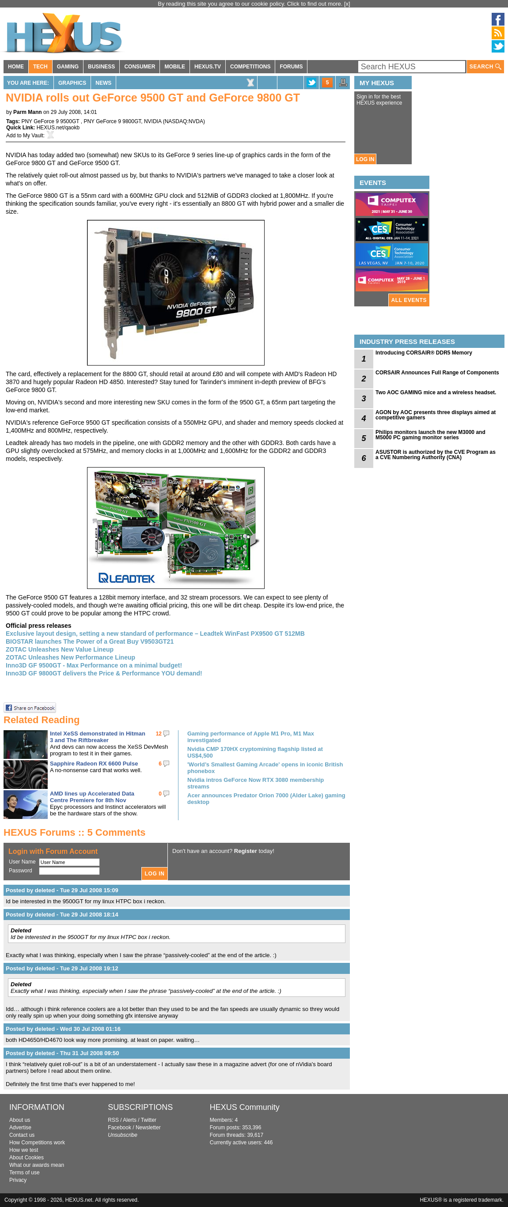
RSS (113, 1120)
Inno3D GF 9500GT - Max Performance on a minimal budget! (94, 665)
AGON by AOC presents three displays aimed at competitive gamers (435, 415)
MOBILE (174, 67)
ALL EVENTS (409, 300)
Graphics (72, 83)
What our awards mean (36, 1165)
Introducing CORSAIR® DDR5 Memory (423, 352)
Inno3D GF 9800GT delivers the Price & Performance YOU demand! (104, 673)
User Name (22, 862)
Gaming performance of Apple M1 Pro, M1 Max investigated (250, 736)
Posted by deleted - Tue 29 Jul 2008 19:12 (62, 968)
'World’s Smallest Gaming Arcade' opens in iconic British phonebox (265, 767)
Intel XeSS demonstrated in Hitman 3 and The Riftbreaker (97, 736)
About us (19, 1120)
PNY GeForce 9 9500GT (50, 121)
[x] (347, 3)
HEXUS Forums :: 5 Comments (75, 832)
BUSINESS (101, 67)
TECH (40, 67)
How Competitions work (37, 1142)
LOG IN (365, 159)
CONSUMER (139, 67)
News (103, 83)
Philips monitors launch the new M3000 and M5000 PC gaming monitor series (430, 435)
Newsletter (148, 1127)
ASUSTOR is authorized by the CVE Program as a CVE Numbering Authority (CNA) (435, 454)
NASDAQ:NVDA (184, 121)
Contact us (21, 1135)
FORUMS (291, 67)
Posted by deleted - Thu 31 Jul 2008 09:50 (62, 1053)
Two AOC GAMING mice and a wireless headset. (435, 392)
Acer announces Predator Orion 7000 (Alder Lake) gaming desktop (266, 798)
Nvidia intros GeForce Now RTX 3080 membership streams (255, 783)
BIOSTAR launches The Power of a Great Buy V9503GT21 (90, 641)
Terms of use (24, 1172)
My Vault (33, 135)
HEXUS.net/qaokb (58, 127)
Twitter (148, 1120)
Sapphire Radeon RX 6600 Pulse (94, 763)
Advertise (20, 1127)
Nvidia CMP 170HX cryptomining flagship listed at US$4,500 (255, 752)
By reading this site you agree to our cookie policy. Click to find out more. (251, 3)
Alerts (129, 1120)
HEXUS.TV (207, 67)
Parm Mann (27, 112)
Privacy (18, 1180)
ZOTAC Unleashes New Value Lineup (60, 649)
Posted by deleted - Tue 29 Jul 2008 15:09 (62, 890)
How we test (23, 1150)
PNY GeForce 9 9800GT (112, 121)
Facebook (119, 1127)
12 (159, 734)
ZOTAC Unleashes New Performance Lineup (70, 657)
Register (245, 851)
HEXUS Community (245, 1107)
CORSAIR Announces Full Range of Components (437, 372)
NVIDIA (152, 121)
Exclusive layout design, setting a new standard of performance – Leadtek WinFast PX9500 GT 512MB (155, 633)
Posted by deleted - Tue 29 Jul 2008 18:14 (62, 914)
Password (20, 871)
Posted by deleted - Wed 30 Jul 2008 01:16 (63, 1029)
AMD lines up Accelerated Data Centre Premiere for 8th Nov (92, 796)
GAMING (68, 67)
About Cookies (26, 1157)
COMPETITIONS (250, 67)
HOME (16, 67)
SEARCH (485, 67)
